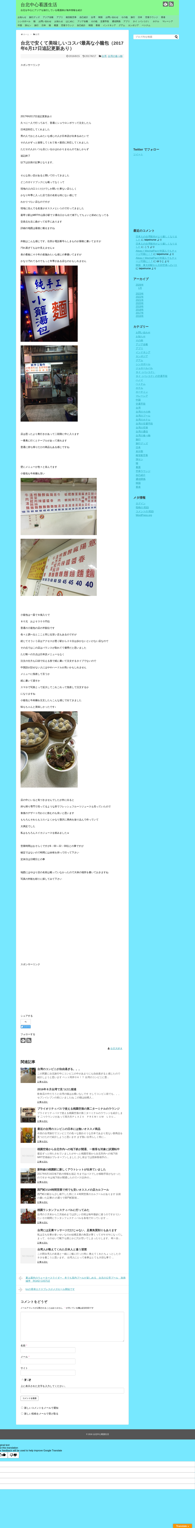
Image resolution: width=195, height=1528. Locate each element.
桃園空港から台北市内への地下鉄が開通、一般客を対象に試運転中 (78, 1149)
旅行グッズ (34, 17)
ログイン (140, 503)
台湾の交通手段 (144, 423)
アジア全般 (48, 17)
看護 (56, 25)
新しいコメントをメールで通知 (41, 1408)
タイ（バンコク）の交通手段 (151, 376)
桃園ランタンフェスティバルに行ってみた (63, 1210)
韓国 (100, 17)
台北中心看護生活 (39, 4)
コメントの (145, 511)
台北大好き (116, 1048)
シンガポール (24, 21)
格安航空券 (71, 17)
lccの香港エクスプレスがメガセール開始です (46, 1289)
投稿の (142, 507)
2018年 (140, 309)
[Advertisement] (72, 88)
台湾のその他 (143, 411)
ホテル (156, 21)
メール (25, 1357)
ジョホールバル (144, 368)
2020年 (140, 303)
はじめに (70, 21)
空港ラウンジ (151, 17)
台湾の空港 (142, 427)
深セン (28, 25)
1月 (140, 288)
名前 (24, 1345)
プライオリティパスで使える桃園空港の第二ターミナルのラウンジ (78, 1108)
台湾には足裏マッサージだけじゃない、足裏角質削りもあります (77, 1230)
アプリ (60, 17)
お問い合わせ (112, 17)
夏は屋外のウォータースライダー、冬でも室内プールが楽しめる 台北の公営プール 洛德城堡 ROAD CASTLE (72, 1279)
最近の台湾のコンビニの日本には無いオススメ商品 (68, 1128)
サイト (24, 1368)
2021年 (140, 300)
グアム (122, 25)
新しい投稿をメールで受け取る (41, 1413)
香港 (163, 17)
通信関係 (116, 21)
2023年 (140, 293)
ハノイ (139, 380)
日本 (140, 17)
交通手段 (104, 21)
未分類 (139, 451)
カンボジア (133, 25)
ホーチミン (142, 392)
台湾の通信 (142, 431)
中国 (20, 25)
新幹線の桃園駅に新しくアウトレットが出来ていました (71, 1169)
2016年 (140, 316)
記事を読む (42, 1082)
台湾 (93, 17)
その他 (124, 17)
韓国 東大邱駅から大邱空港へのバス (156, 265)
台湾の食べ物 (115, 56)
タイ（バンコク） (141, 21)
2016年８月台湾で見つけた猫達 (56, 1089)
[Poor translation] (13, 1455)
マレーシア (167, 21)
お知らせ (22, 17)
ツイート (138, 154)
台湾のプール (143, 415)
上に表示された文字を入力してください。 (44, 1386)
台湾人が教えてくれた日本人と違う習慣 (62, 1249)
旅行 (133, 17)
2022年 (140, 297)
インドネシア (109, 25)
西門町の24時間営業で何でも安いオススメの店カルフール (73, 1189)
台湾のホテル (143, 419)
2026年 (140, 285)
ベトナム (146, 25)
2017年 (140, 313)
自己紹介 (84, 17)
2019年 (140, 306)
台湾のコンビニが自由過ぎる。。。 (59, 1069)
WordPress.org (144, 515)
